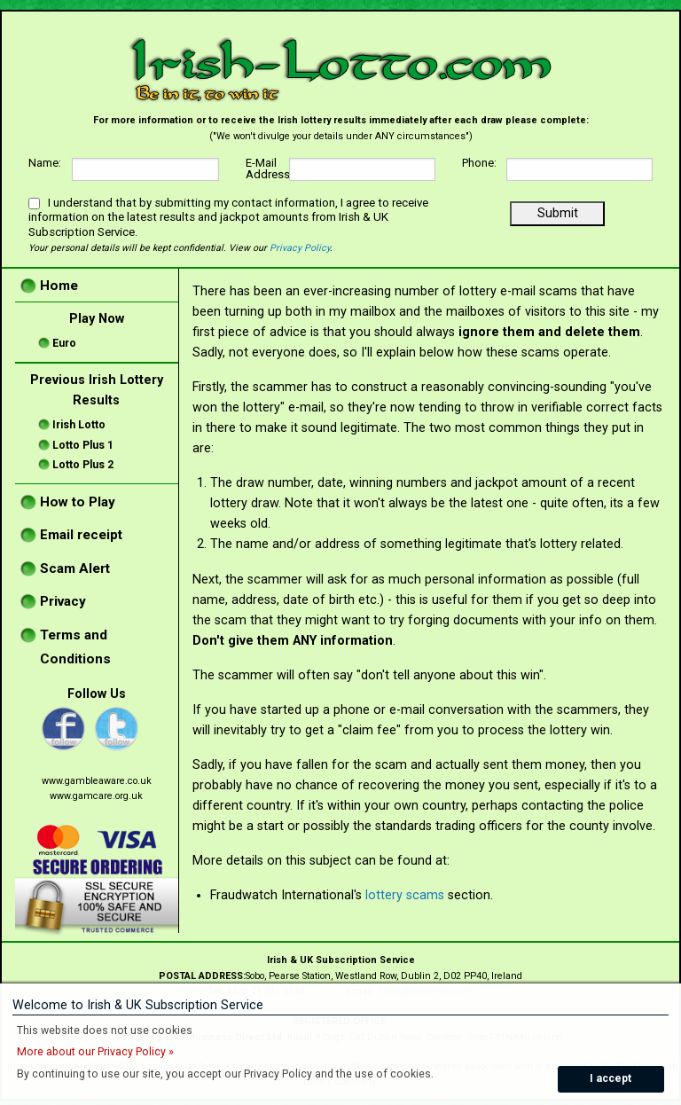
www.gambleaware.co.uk (97, 781)
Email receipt (81, 535)
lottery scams (404, 895)
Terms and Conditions (75, 647)
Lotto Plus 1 (83, 445)
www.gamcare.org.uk (96, 796)
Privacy (63, 601)
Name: (44, 163)
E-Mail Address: (267, 169)
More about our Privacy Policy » (95, 1052)
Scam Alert (75, 568)
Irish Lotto (79, 425)
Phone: (479, 163)
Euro (64, 343)
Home (59, 286)
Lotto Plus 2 (83, 464)
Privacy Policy (300, 248)
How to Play (77, 502)
